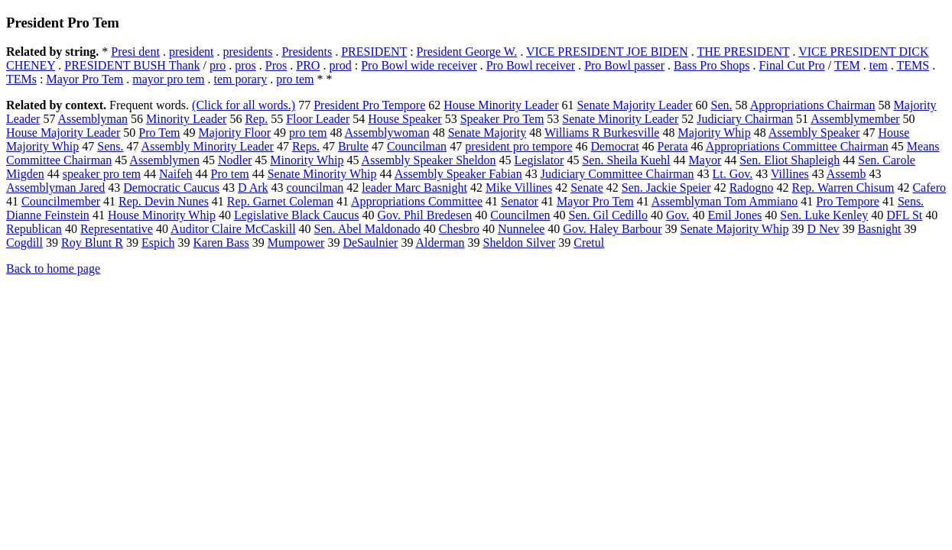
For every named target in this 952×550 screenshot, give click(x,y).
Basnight (880, 228)
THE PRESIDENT (743, 51)
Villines (790, 173)
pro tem (295, 79)
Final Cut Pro (792, 65)
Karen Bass (221, 242)
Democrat (615, 146)
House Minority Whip (162, 215)
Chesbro (459, 228)
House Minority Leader (501, 105)
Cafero (929, 187)
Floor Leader (317, 118)
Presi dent (135, 51)
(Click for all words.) (243, 105)
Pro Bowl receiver (530, 65)
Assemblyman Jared (55, 187)
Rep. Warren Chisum (842, 187)
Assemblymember (855, 118)
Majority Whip (713, 132)
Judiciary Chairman (745, 118)
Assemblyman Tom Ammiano (724, 201)
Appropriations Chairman (813, 105)
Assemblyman (93, 118)
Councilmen (520, 215)
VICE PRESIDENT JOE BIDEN (607, 51)
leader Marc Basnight (414, 187)
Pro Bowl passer (624, 65)
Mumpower (296, 242)
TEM (847, 65)
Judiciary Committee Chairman (617, 173)
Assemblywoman (387, 132)
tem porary (240, 79)
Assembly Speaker (814, 132)
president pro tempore (518, 146)
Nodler (235, 160)
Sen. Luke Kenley (824, 215)
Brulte (353, 146)
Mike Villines (519, 187)
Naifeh (176, 173)
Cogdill (24, 242)
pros (245, 65)
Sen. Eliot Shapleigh (789, 160)
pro (218, 65)
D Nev (823, 228)
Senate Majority (487, 132)
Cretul (588, 242)
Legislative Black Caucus (296, 215)
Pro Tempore (847, 201)
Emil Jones (735, 215)
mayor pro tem (168, 79)
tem (878, 65)
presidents (248, 51)
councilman (315, 187)
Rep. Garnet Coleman (280, 201)
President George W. (467, 51)
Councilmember (60, 201)
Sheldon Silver (519, 242)
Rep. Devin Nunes (164, 201)
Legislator (539, 160)
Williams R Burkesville (601, 132)
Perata (673, 146)
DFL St (904, 215)
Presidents (306, 51)
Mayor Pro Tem (84, 79)
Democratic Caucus (171, 187)
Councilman (417, 146)
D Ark (253, 187)
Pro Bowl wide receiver (419, 65)
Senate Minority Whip (322, 173)
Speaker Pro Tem (502, 118)
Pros (276, 65)
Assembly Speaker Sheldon (429, 160)
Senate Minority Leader (620, 118)
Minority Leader (186, 118)
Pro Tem (159, 132)
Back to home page (53, 268)
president (191, 51)
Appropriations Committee (416, 201)
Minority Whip (306, 160)
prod (340, 65)
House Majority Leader (63, 132)
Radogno (751, 187)
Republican (34, 228)
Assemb (846, 173)
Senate (586, 187)
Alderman (440, 242)
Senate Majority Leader (634, 105)
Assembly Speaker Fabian (458, 173)
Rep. (256, 118)
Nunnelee (521, 228)
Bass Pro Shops (712, 65)
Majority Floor (234, 132)
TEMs (21, 79)
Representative (116, 228)
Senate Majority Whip (735, 228)
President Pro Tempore (369, 105)
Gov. (678, 215)
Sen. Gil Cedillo (608, 215)
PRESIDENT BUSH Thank (132, 65)
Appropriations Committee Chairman (797, 146)
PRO (308, 65)
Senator (519, 201)
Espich (158, 242)
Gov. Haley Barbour (612, 228)
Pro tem (230, 173)
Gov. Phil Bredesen (424, 215)
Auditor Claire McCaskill (233, 228)
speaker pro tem (102, 173)
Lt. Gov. (733, 173)
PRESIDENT (374, 51)
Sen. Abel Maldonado (367, 228)
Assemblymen (164, 160)
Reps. (306, 146)
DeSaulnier (370, 242)
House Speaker (404, 118)
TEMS (912, 65)
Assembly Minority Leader (207, 146)
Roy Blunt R (92, 242)
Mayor (705, 160)
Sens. (110, 146)
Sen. (722, 105)
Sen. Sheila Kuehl (626, 160)
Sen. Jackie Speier (666, 187)
